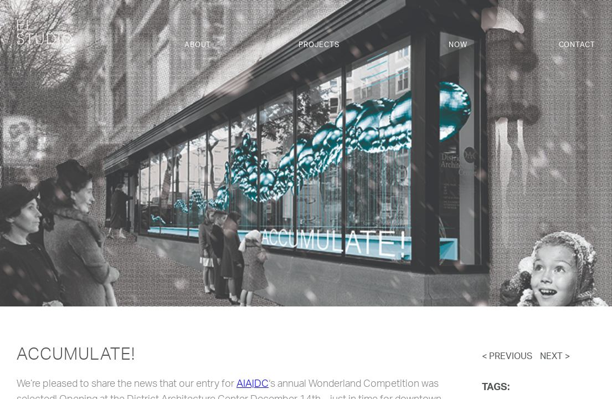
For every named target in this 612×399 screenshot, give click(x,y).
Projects (319, 45)
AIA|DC (252, 384)
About (197, 45)
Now (458, 45)
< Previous (507, 357)
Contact (577, 45)
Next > (555, 357)
